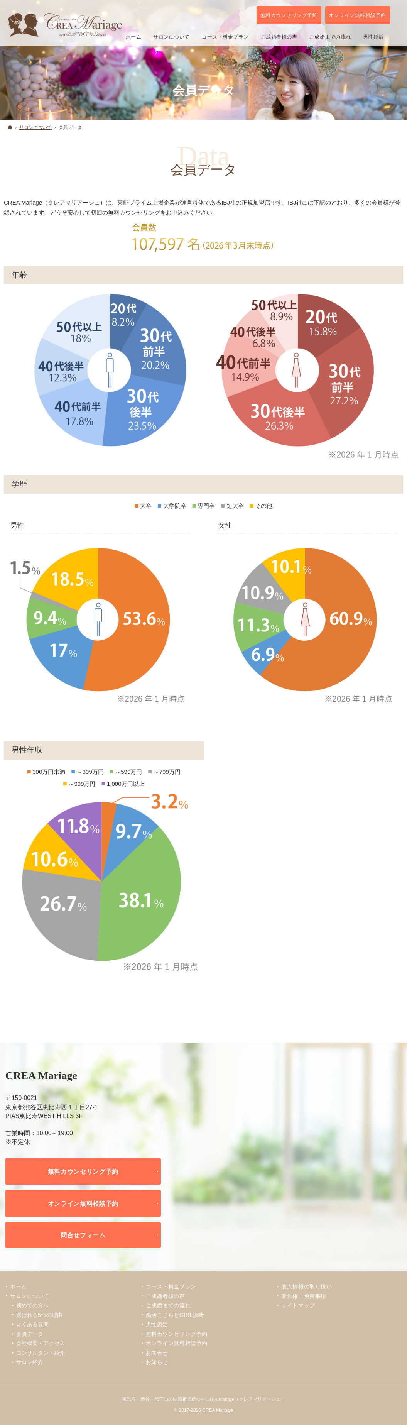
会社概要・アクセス (40, 1343)
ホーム (18, 1286)
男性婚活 (157, 1324)
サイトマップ (298, 1305)
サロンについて (29, 1296)
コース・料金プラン (171, 1286)
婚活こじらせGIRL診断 (175, 1315)
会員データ (29, 1334)
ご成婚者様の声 (165, 1296)
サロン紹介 (29, 1362)
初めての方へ (32, 1305)
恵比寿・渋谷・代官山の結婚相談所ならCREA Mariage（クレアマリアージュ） (203, 1399)
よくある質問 (32, 1324)
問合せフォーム (83, 1235)
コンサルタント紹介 (40, 1353)
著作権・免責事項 (303, 1296)
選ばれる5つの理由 (39, 1315)
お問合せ (157, 1353)
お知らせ (157, 1362)
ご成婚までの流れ (168, 1305)
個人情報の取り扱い (306, 1286)
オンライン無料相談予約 (83, 1203)
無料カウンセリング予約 (83, 1171)
